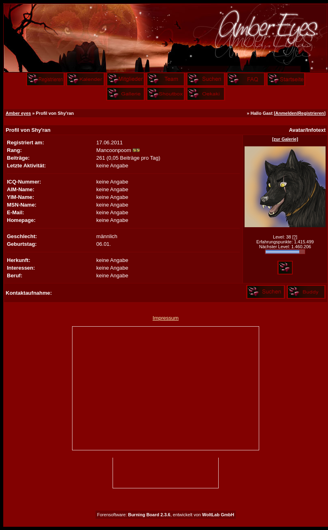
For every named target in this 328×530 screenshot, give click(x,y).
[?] (294, 236)
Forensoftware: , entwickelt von (165, 514)
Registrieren (311, 113)
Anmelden (286, 113)
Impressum (166, 318)
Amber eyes (18, 113)
